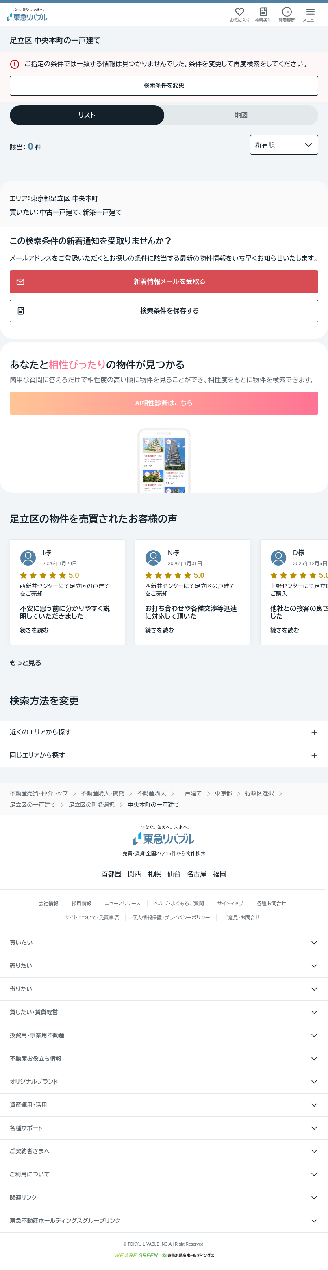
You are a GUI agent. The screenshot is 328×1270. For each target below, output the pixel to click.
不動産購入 (151, 793)
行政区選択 (259, 793)
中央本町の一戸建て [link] (153, 805)
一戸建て (190, 793)
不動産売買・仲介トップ (39, 793)
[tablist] (164, 115)
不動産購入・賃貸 (102, 793)
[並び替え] (284, 145)
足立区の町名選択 (92, 805)
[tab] (87, 115)
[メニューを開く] (310, 14)
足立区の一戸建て (33, 805)
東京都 (223, 793)
